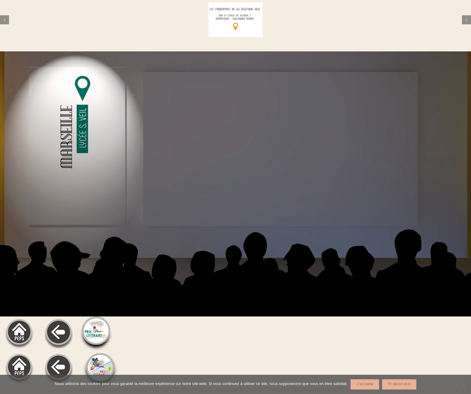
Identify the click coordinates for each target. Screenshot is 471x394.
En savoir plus (399, 384)
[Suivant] (466, 19)
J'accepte (365, 384)
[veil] (235, 19)
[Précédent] (4, 19)
